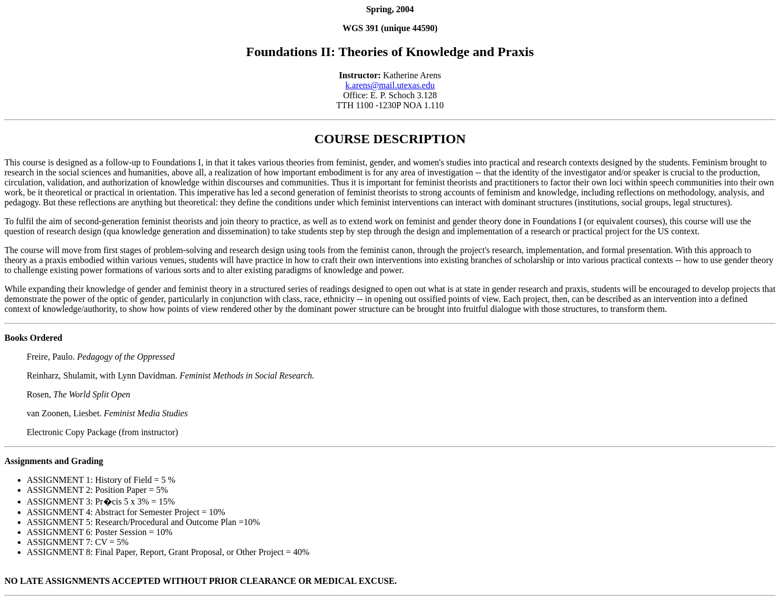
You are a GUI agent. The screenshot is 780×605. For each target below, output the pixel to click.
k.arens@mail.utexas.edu (390, 85)
